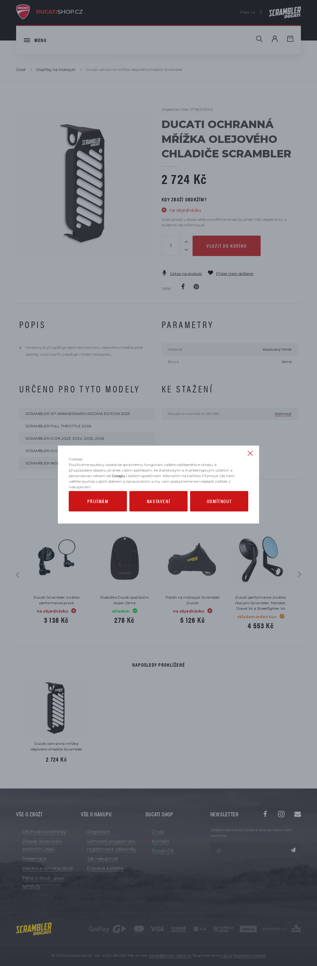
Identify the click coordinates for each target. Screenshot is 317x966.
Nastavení (158, 515)
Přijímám (98, 515)
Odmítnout (219, 515)
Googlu (118, 489)
